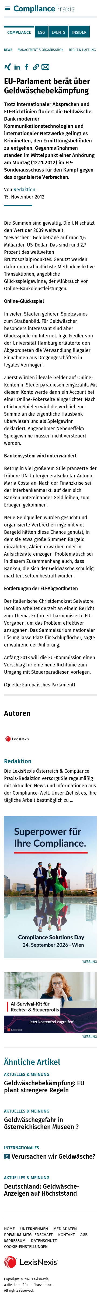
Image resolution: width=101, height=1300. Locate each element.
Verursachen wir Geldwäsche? (53, 1156)
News (8, 50)
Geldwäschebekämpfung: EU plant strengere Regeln (44, 1086)
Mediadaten (65, 1228)
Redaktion (24, 190)
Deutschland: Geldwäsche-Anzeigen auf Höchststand (41, 1190)
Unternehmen (34, 1228)
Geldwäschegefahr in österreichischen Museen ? (41, 1123)
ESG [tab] (41, 32)
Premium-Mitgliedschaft (28, 1234)
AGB (84, 1234)
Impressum (15, 1240)
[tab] (19, 31)
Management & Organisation (41, 50)
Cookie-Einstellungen (26, 1246)
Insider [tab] (79, 32)
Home (9, 1228)
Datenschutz (44, 1240)
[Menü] (7, 8)
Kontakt (66, 1234)
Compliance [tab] (19, 32)
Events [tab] (58, 32)
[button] (36, 67)
